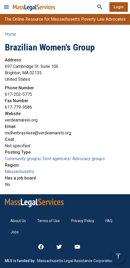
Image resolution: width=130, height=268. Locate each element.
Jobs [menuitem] (14, 232)
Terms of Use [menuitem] (48, 221)
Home (10, 34)
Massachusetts (19, 171)
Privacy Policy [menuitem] (82, 221)
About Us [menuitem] (18, 221)
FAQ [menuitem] (108, 221)
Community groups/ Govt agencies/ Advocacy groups (55, 158)
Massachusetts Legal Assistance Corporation (75, 261)
